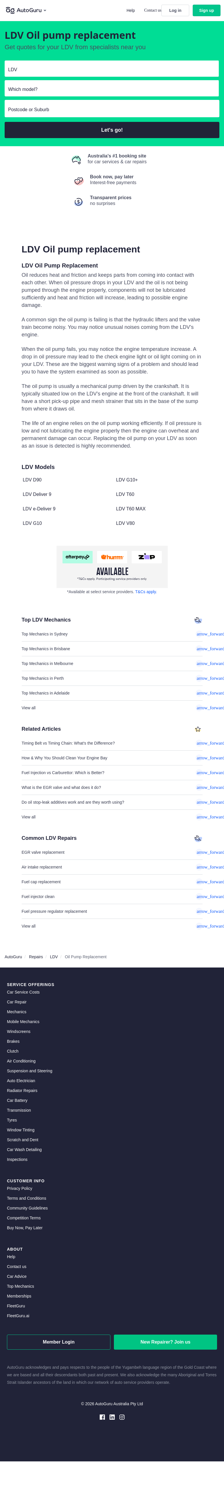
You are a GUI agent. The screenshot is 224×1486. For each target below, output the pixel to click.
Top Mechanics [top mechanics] (20, 1286)
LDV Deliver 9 (37, 494)
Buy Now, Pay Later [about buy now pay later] (25, 1227)
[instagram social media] (122, 1416)
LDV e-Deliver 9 (39, 508)
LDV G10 (32, 523)
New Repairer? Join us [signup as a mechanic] (166, 1342)
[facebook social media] (102, 1416)
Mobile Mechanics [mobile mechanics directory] (23, 1021)
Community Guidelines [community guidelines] (27, 1208)
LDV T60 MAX (131, 508)
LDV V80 (125, 523)
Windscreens (18, 1031)
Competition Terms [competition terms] (24, 1218)
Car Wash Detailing (24, 1149)
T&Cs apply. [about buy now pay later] (146, 591)
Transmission (19, 1110)
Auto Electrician (21, 1080)
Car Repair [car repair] (17, 1002)
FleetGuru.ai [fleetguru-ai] (18, 1315)
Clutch (13, 1051)
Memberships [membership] (19, 1296)
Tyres (12, 1120)
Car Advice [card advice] (17, 1276)
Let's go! (112, 130)
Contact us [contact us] (16, 1266)
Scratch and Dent (22, 1139)
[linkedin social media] (112, 1416)
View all (112, 707)
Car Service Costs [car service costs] (23, 992)
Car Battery (17, 1100)
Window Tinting (20, 1130)
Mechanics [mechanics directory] (16, 1011)
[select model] (109, 89)
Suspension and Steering (29, 1071)
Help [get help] (11, 1256)
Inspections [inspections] (17, 1159)
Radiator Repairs (22, 1090)
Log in (175, 10)
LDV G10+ (127, 479)
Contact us (153, 10)
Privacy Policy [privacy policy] (19, 1188)
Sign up (206, 10)
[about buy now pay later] (112, 567)
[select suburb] (112, 109)
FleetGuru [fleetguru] (16, 1306)
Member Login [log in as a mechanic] (58, 1342)
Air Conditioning (21, 1061)
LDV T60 (125, 494)
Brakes (13, 1041)
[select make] (109, 70)
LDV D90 (32, 479)
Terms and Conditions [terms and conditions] (26, 1198)
